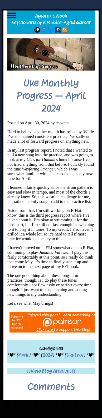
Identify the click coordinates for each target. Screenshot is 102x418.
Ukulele (75, 355)
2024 (47, 355)
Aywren (62, 123)
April (23, 355)
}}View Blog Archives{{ (51, 371)
